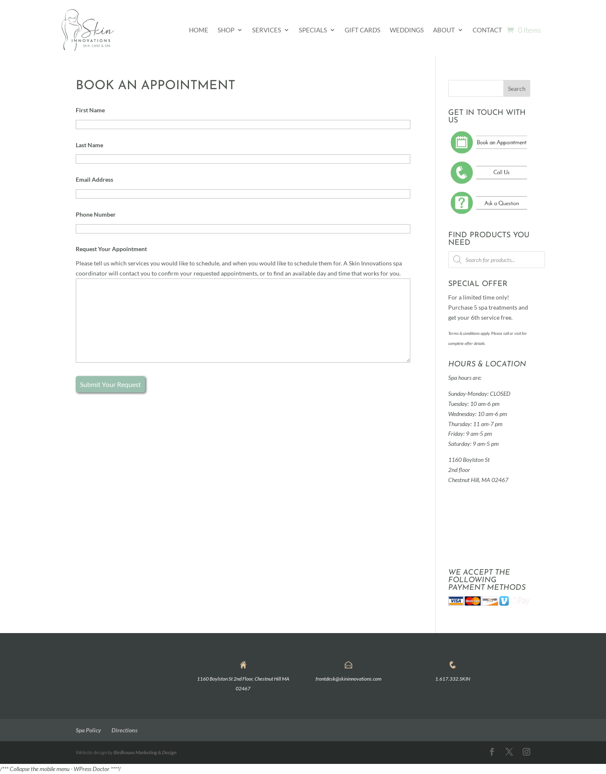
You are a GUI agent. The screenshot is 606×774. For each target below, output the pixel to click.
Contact (487, 30)
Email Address (94, 179)
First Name (90, 110)
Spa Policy (88, 730)
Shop (226, 30)
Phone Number (96, 214)
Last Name (89, 144)
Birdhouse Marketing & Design (145, 752)
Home (198, 30)
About (444, 30)
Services (266, 30)
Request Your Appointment (111, 248)
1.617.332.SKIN (452, 679)
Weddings (407, 30)
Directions (125, 730)
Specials (313, 30)
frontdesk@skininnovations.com (348, 679)
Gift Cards (362, 30)
